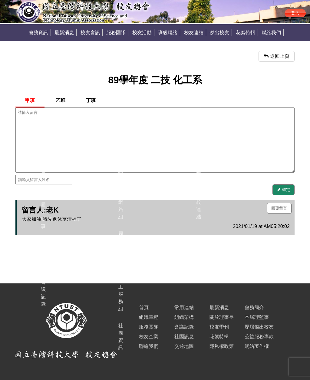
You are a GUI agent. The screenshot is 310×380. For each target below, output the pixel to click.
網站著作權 (257, 346)
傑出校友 (219, 32)
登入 (295, 13)
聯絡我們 (271, 32)
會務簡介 (254, 307)
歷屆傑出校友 (259, 326)
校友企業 (148, 336)
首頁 (144, 307)
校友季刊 (219, 326)
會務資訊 (38, 32)
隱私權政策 (221, 346)
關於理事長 (221, 317)
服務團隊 (116, 32)
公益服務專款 (259, 336)
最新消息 (64, 32)
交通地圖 (184, 346)
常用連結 (184, 307)
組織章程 (148, 317)
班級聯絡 (167, 32)
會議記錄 (184, 326)
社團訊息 (184, 336)
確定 (286, 189)
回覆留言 (279, 208)
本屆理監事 (257, 317)
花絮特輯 (245, 32)
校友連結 (193, 32)
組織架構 (184, 317)
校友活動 (142, 32)
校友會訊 (90, 32)
